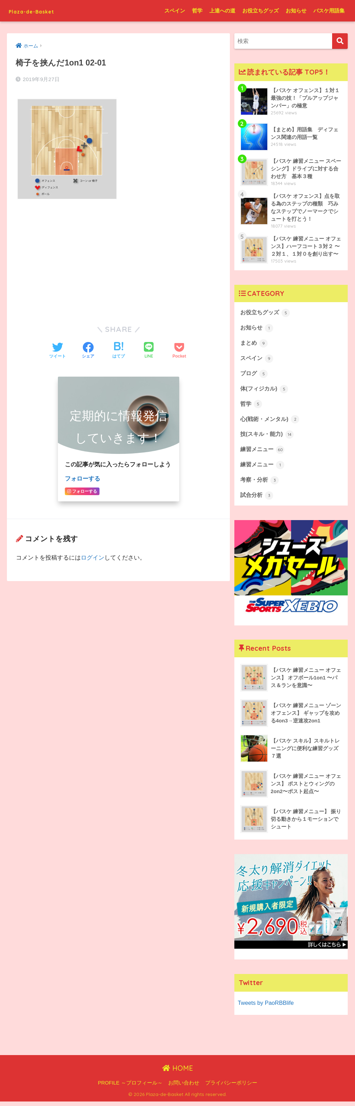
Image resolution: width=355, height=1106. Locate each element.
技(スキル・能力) (268, 437)
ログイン (92, 557)
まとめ (254, 345)
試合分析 (257, 499)
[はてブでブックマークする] (118, 350)
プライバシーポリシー (231, 1087)
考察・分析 (260, 484)
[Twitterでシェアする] (57, 350)
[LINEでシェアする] (149, 350)
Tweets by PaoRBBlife (266, 1007)
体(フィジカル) (265, 391)
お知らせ (296, 11)
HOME (177, 1073)
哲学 (197, 11)
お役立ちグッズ (260, 11)
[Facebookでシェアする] (88, 350)
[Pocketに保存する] (179, 350)
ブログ (254, 375)
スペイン (174, 11)
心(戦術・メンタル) (271, 422)
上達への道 (222, 11)
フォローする (82, 478)
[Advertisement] (118, 257)
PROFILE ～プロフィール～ (130, 1087)
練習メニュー (263, 453)
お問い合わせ (183, 1087)
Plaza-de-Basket (43, 11)
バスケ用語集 (329, 11)
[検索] (340, 41)
